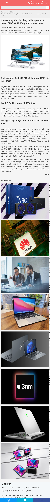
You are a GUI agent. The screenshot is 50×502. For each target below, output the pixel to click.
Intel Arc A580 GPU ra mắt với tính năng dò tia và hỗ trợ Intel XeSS (25, 201)
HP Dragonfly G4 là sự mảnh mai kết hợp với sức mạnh (25, 349)
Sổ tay (12, 12)
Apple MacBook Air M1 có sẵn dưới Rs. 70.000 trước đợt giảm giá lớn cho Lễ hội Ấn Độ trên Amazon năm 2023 (25, 312)
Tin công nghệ (7, 27)
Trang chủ (4, 12)
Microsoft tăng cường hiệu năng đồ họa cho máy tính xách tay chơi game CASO (25, 424)
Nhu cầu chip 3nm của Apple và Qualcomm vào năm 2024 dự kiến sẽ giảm (25, 387)
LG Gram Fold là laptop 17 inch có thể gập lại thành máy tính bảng (25, 461)
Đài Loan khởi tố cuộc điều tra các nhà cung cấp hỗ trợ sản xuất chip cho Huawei (25, 238)
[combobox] (25, 7)
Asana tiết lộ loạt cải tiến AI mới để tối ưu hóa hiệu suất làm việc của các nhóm (25, 275)
